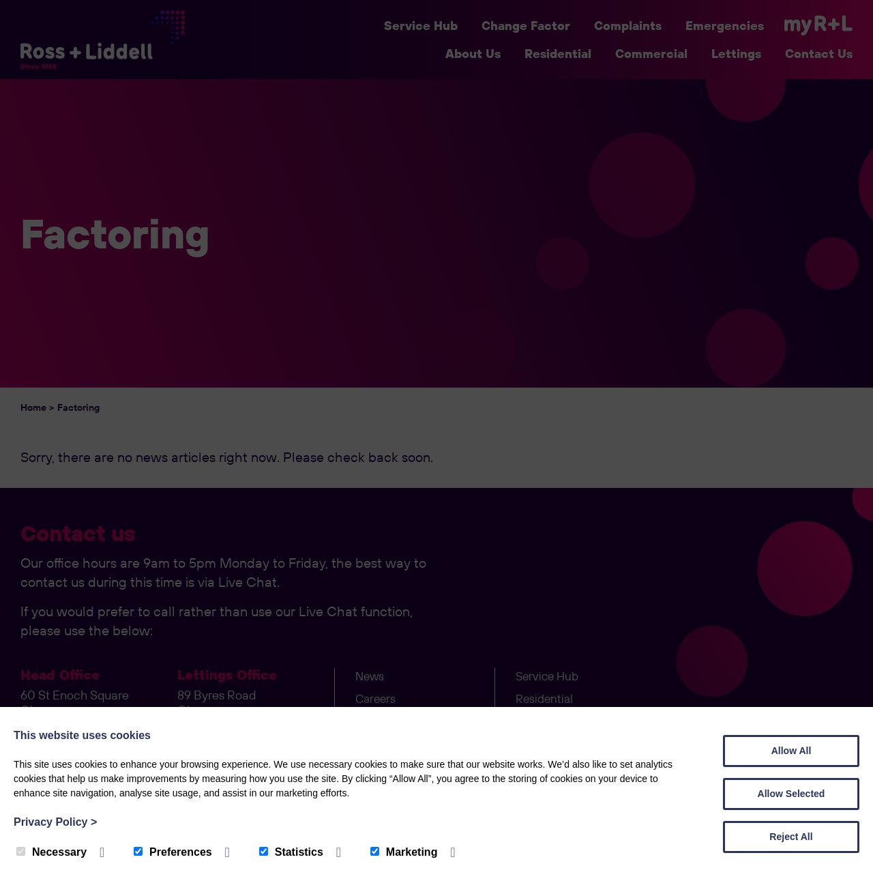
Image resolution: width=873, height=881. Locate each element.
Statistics (291, 852)
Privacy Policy (55, 822)
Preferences (173, 852)
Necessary (51, 852)
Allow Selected (791, 793)
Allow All (791, 750)
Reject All (790, 836)
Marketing (404, 852)
